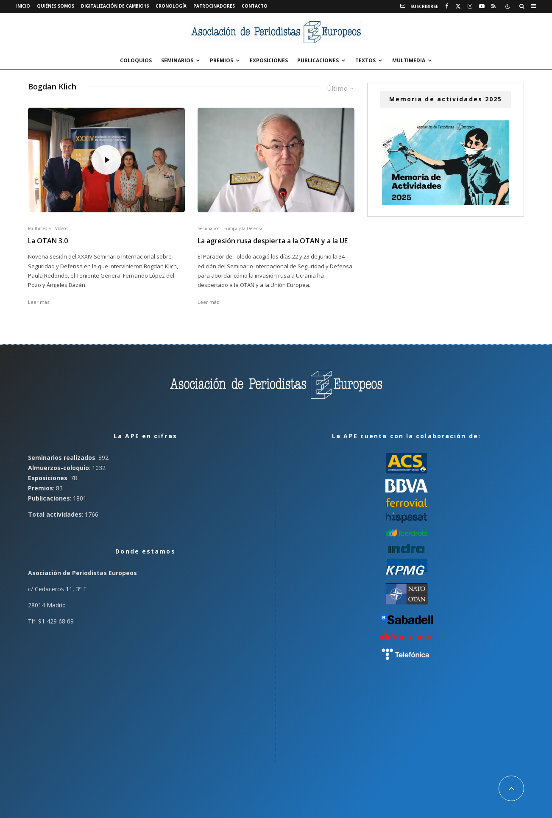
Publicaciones (318, 60)
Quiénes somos (55, 6)
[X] (458, 6)
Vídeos (61, 228)
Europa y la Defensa (242, 228)
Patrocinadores (214, 6)
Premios (221, 60)
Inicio (23, 6)
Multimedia (408, 60)
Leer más (38, 302)
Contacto (255, 6)
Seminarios (177, 60)
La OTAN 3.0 (48, 240)
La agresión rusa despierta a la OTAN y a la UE (273, 240)
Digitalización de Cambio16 (115, 6)
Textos (365, 60)
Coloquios (136, 60)
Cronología (171, 6)
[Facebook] (447, 6)
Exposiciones (269, 60)
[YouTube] (482, 6)
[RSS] (493, 6)
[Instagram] (470, 6)
